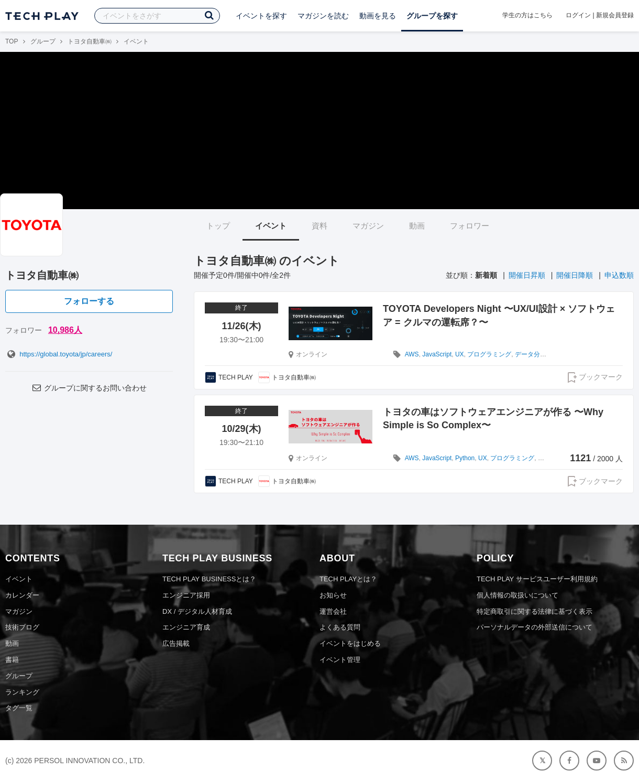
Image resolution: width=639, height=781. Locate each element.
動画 (417, 225)
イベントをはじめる (350, 643)
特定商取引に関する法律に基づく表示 (534, 611)
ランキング (22, 692)
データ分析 (530, 354)
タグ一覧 (18, 708)
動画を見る (377, 16)
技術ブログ (22, 627)
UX (459, 354)
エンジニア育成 (186, 627)
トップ (218, 225)
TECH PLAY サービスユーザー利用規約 (537, 579)
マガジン (368, 225)
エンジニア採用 (186, 595)
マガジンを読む (323, 16)
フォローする (89, 301)
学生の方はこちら (527, 15)
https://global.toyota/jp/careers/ (58, 354)
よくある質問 (340, 627)
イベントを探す (261, 16)
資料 (319, 225)
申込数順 (619, 275)
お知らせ (333, 595)
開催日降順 (574, 275)
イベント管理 (340, 660)
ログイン (578, 15)
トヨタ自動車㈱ (90, 41)
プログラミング (489, 354)
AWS (412, 354)
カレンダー (22, 595)
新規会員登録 (615, 15)
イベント (271, 225)
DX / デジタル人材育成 (197, 611)
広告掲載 (176, 643)
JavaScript (436, 354)
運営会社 (333, 611)
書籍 (12, 660)
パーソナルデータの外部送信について (534, 627)
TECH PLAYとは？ (348, 579)
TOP (11, 41)
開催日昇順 (527, 275)
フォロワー (469, 225)
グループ (43, 41)
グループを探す (432, 16)
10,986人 (65, 330)
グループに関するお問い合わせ (89, 388)
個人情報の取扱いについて (517, 595)
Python (465, 458)
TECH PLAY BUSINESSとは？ (209, 579)
